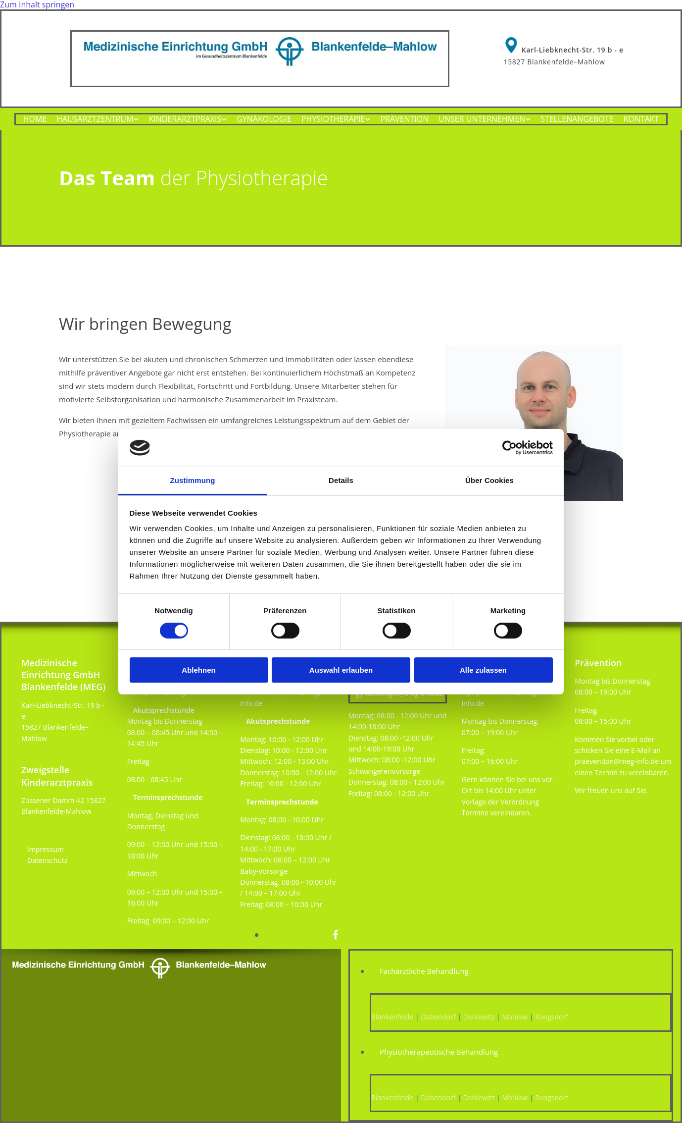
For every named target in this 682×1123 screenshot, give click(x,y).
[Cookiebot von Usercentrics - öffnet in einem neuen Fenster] (509, 447)
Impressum (45, 849)
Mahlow (514, 1016)
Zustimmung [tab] (192, 480)
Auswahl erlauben (341, 670)
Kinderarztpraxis (184, 120)
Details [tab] (341, 480)
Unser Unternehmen (481, 120)
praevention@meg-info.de (617, 761)
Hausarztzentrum (94, 120)
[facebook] (336, 934)
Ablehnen (198, 670)
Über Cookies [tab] (489, 480)
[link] (97, 120)
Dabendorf (438, 1016)
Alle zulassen (483, 670)
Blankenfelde (392, 1016)
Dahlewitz (479, 1016)
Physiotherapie (333, 120)
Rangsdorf (551, 1016)
